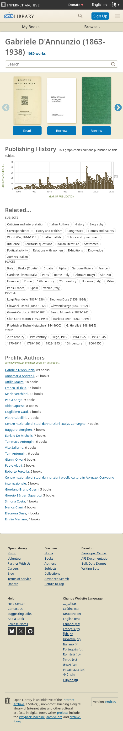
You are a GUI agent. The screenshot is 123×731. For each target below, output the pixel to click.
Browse (81, 26)
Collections (52, 573)
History (79, 224)
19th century (45, 281)
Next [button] (118, 113)
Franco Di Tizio (15, 388)
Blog (11, 573)
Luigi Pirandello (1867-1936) (25, 299)
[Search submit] (80, 16)
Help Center (16, 603)
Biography (96, 224)
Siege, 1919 (59, 337)
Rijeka (63, 268)
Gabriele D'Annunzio (20, 370)
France (103, 268)
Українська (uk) (74, 669)
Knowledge (95, 250)
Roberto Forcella (17, 471)
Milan (110, 281)
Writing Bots (90, 568)
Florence (13, 281)
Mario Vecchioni (16, 394)
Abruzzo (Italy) (85, 275)
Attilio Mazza (14, 382)
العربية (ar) (70, 603)
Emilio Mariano (16, 519)
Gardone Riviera (82, 268)
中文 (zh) (69, 674)
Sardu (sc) (70, 659)
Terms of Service (19, 579)
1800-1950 (94, 343)
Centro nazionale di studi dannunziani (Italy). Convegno (45, 423)
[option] (27, 106)
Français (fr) (71, 629)
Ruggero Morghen (18, 429)
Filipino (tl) (70, 680)
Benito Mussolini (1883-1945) (70, 312)
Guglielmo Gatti (16, 411)
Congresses (75, 231)
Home (48, 553)
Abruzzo (105, 275)
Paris (45, 275)
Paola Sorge (13, 400)
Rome (28, 281)
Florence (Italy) (91, 281)
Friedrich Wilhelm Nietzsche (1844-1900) (34, 325)
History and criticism (48, 231)
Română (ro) (72, 654)
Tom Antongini (15, 453)
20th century (67, 281)
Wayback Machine (32, 717)
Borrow (61, 130)
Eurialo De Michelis (19, 435)
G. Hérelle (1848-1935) (81, 325)
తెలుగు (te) (70, 664)
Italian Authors (59, 224)
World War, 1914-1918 (22, 237)
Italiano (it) (71, 644)
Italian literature (68, 244)
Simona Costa (15, 501)
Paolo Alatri (13, 465)
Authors (50, 563)
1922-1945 (53, 343)
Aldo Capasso (15, 406)
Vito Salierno (14, 447)
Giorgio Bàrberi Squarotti (23, 495)
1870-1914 (14, 343)
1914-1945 (99, 337)
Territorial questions (38, 244)
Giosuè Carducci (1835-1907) (26, 312)
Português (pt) (73, 649)
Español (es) (71, 624)
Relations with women (48, 250)
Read (27, 130)
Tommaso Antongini (19, 441)
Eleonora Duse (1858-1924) (68, 299)
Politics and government (83, 237)
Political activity (17, 250)
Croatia (48, 268)
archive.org (54, 717)
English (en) (71, 618)
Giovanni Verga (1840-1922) (69, 306)
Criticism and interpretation (25, 224)
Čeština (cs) (71, 608)
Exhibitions (75, 250)
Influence (13, 244)
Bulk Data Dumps (94, 563)
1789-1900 (34, 343)
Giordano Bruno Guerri (21, 489)
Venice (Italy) (51, 288)
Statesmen (91, 244)
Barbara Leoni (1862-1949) (71, 319)
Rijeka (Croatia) (28, 268)
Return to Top (54, 584)
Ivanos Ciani (14, 507)
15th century (73, 343)
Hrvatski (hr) (72, 639)
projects (62, 712)
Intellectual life (52, 237)
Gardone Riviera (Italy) (22, 275)
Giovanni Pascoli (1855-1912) (26, 306)
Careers (13, 568)
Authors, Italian (17, 257)
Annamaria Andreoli (19, 376)
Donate (75, 4)
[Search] (57, 64)
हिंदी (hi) (68, 634)
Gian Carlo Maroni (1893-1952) (27, 319)
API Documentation (95, 558)
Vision (12, 553)
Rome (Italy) (62, 275)
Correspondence (18, 231)
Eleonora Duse (15, 513)
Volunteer (15, 558)
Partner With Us (19, 563)
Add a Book (16, 618)
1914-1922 (79, 337)
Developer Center (94, 553)
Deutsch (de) (72, 613)
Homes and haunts (101, 231)
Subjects (50, 568)
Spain (34, 288)
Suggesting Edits (20, 613)
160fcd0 (110, 701)
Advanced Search (56, 579)
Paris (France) (16, 288)
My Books (30, 26)
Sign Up (100, 16)
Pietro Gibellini (15, 417)
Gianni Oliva (14, 459)
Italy (10, 268)
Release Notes (18, 624)
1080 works (36, 53)
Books (48, 558)
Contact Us (15, 608)
